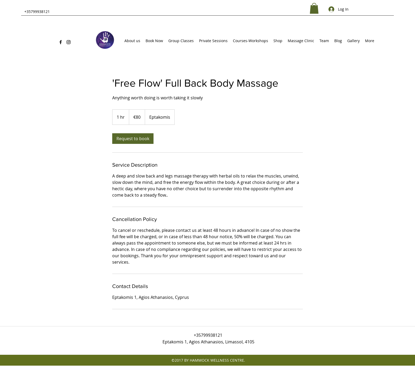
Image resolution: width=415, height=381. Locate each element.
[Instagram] (68, 42)
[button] (314, 8)
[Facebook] (60, 42)
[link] (133, 138)
